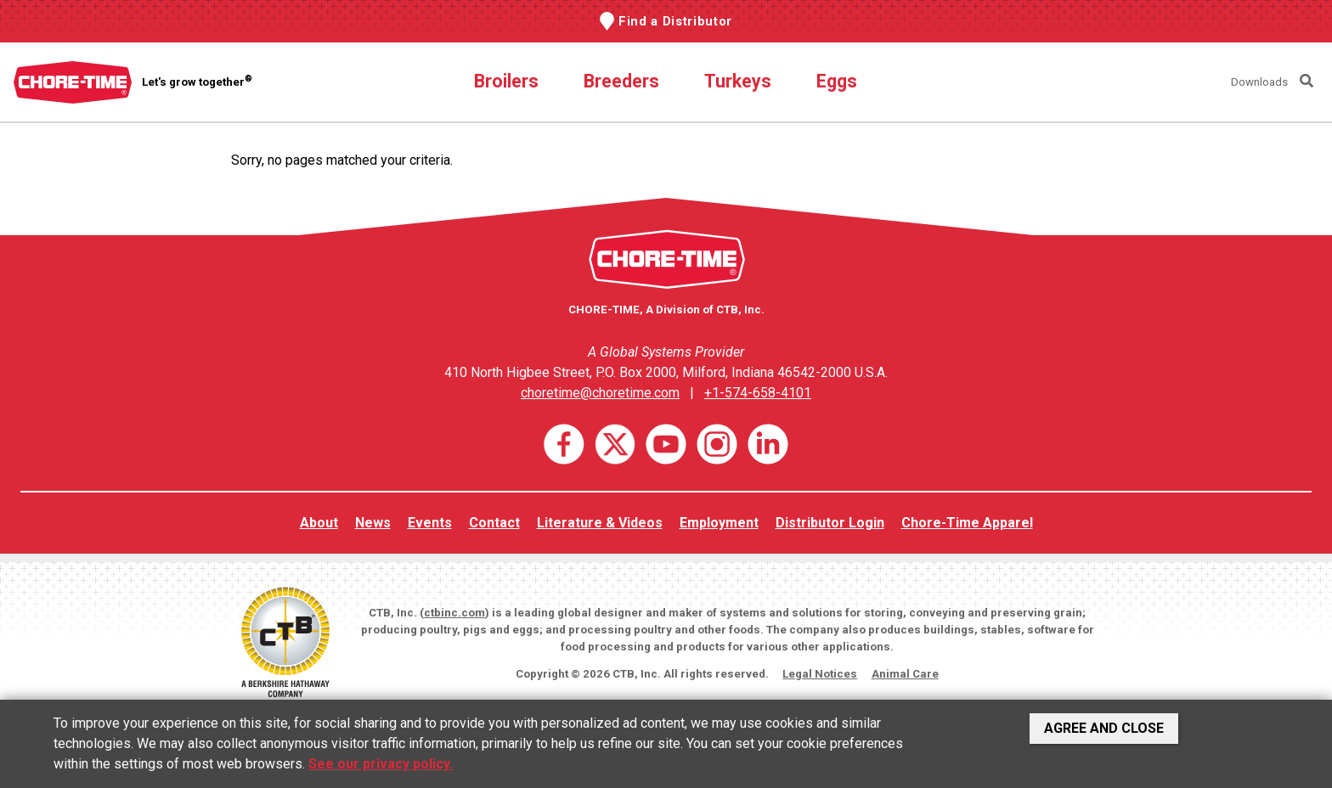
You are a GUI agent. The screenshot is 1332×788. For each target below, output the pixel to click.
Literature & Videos (600, 523)
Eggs (836, 81)
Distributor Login (830, 523)
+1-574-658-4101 (757, 393)
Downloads (1259, 82)
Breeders (621, 81)
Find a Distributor (675, 21)
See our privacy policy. (380, 764)
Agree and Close (1104, 728)
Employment (719, 523)
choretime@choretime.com (600, 393)
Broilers (506, 81)
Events (430, 523)
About (319, 523)
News (373, 523)
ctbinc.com (454, 612)
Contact (494, 523)
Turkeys (737, 81)
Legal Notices (819, 673)
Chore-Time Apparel (967, 523)
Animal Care (905, 673)
